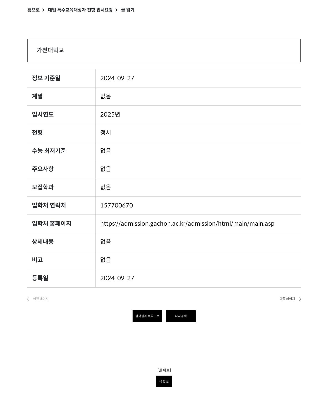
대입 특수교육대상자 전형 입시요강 (80, 10)
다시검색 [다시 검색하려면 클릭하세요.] (181, 316)
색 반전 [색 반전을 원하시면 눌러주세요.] (164, 381)
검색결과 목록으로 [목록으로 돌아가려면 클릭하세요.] (147, 316)
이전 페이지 (41, 299)
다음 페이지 (287, 299)
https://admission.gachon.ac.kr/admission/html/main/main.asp (187, 223)
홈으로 (33, 10)
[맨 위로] (164, 370)
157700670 (116, 205)
